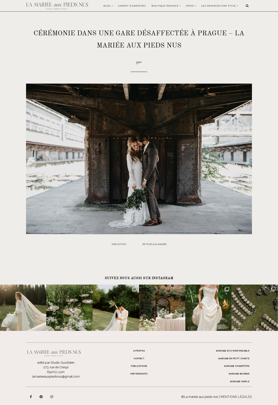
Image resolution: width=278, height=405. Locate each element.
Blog (107, 5)
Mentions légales (236, 397)
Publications (139, 366)
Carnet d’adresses (132, 5)
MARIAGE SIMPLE (239, 381)
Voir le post (119, 244)
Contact (139, 358)
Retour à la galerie (154, 244)
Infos (190, 5)
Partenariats (139, 374)
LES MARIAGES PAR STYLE (218, 5)
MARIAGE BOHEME (239, 374)
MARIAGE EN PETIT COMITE (233, 358)
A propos (139, 351)
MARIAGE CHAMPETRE (236, 366)
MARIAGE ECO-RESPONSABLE (232, 351)
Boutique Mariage (165, 5)
